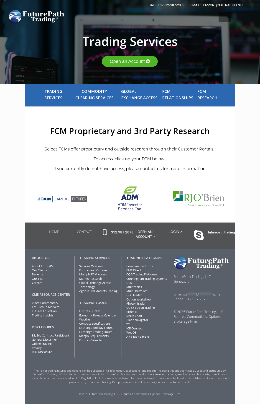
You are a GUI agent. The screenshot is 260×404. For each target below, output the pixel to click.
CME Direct (133, 270)
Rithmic (131, 312)
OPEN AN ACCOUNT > (145, 234)
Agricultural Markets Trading (98, 291)
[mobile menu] (225, 17)
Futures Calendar (90, 340)
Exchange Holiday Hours (95, 328)
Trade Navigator (137, 320)
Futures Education (44, 311)
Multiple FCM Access (93, 274)
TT (128, 324)
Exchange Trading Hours (95, 332)
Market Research (90, 279)
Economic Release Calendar (97, 315)
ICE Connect (134, 328)
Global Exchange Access (95, 283)
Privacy (37, 348)
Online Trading (42, 344)
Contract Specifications (94, 323)
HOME (54, 231)
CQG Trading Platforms (141, 274)
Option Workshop (138, 299)
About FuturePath (44, 266)
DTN (129, 283)
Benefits (37, 274)
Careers (37, 283)
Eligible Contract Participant (50, 335)
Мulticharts (134, 287)
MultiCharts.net (137, 291)
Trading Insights (43, 315)
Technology (87, 287)
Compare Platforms (139, 266)
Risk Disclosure (42, 352)
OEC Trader (134, 295)
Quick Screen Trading (140, 308)
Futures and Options (93, 270)
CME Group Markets (45, 307)
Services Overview (91, 266)
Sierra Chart (134, 316)
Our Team (38, 279)
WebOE (131, 332)
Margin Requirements (94, 336)
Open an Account (130, 61)
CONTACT (84, 231)
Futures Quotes (89, 311)
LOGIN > (175, 231)
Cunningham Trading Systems (146, 279)
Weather (85, 319)
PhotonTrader (135, 303)
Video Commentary (45, 303)
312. (188, 299)
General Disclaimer (44, 339)
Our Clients (39, 270)
